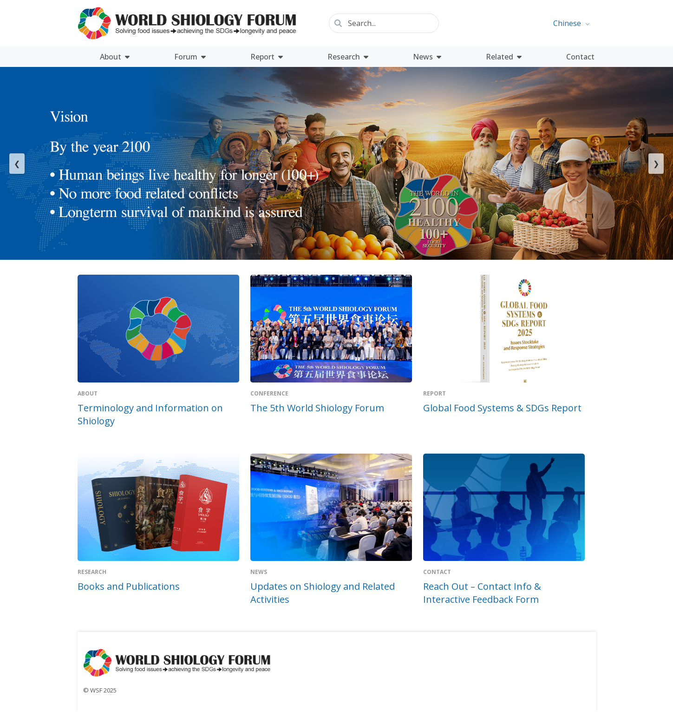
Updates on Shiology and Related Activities (322, 593)
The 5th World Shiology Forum (317, 408)
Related (504, 57)
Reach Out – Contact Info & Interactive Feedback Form (482, 593)
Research (347, 57)
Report (266, 57)
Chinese (567, 23)
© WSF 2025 (100, 690)
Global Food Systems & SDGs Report (502, 408)
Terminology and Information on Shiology (150, 414)
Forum (190, 57)
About (115, 57)
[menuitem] (571, 23)
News (427, 57)
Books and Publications (129, 586)
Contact (580, 57)
